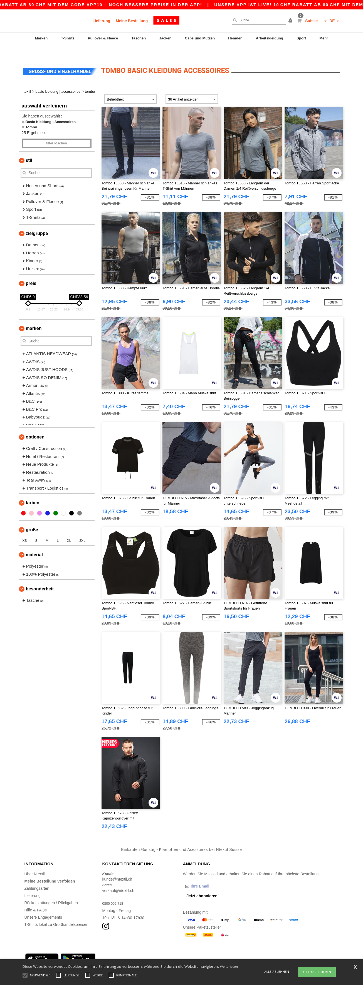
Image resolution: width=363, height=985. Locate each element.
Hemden (235, 38)
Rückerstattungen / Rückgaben (51, 891)
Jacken (165, 38)
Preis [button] (31, 271)
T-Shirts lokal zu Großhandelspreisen (56, 913)
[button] (291, 21)
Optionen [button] (35, 425)
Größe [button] (32, 518)
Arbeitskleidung (269, 38)
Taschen (138, 38)
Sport (301, 38)
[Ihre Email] (212, 874)
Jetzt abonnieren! (203, 884)
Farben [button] (32, 491)
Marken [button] (34, 316)
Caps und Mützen (200, 38)
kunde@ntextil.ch (117, 867)
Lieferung (101, 21)
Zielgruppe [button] (37, 221)
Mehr (323, 38)
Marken (41, 38)
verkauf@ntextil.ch (118, 879)
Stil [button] (29, 148)
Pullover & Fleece (103, 38)
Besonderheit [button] (40, 577)
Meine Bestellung (132, 21)
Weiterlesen (229, 966)
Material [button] (34, 543)
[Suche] (257, 20)
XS (25, 529)
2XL (82, 529)
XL (69, 529)
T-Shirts (67, 38)
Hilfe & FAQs (35, 898)
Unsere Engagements (43, 905)
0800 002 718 (114, 891)
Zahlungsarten (37, 876)
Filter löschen (56, 132)
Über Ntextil (34, 862)
